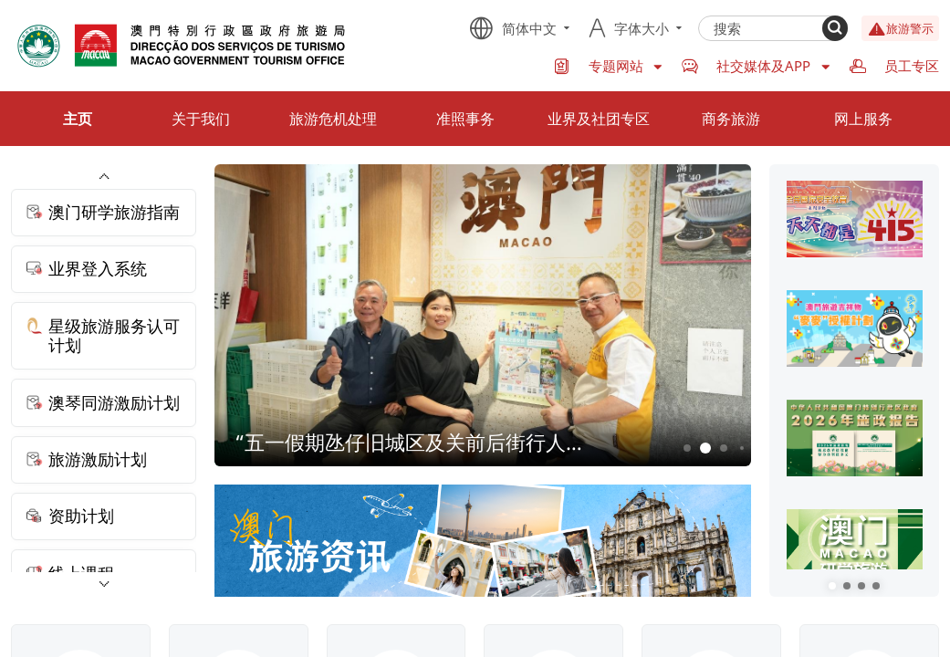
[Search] (835, 28)
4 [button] (742, 448)
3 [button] (724, 448)
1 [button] (687, 448)
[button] (832, 585)
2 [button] (706, 448)
